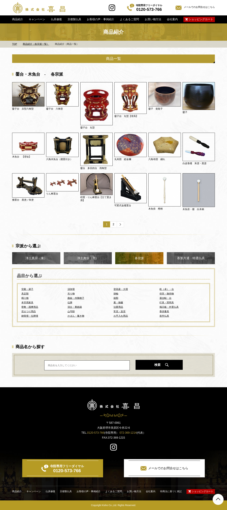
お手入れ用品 (120, 315)
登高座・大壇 (120, 289)
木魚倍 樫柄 (155, 208)
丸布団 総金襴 (122, 159)
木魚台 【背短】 (21, 156)
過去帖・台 (165, 298)
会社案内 (172, 19)
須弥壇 (71, 289)
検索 (157, 365)
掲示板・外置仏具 (169, 307)
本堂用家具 (27, 302)
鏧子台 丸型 (87, 127)
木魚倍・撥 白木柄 (193, 209)
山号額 (71, 311)
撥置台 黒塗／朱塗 (23, 199)
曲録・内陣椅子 (76, 298)
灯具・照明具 (166, 302)
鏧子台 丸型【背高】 (126, 116)
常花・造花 (119, 311)
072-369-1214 (128, 432)
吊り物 (71, 293)
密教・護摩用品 (29, 307)
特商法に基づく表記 (171, 491)
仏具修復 (56, 19)
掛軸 (115, 293)
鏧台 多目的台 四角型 (93, 168)
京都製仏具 (74, 19)
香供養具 (164, 311)
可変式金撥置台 (122, 205)
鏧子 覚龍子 (155, 108)
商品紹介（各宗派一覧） (36, 44)
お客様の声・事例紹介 (100, 19)
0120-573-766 (95, 432)
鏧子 (185, 112)
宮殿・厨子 (27, 289)
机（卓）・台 (166, 289)
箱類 (115, 298)
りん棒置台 (52, 193)
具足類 (25, 293)
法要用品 (118, 307)
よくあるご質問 (129, 19)
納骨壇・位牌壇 (29, 315)
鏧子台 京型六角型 (23, 108)
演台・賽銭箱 (75, 307)
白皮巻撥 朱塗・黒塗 (194, 163)
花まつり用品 (28, 311)
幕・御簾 (118, 302)
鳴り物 (25, 298)
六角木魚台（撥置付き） (59, 159)
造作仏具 (164, 315)
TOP (14, 44)
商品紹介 (17, 19)
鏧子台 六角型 (54, 108)
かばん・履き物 (76, 315)
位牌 (70, 302)
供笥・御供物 (166, 293)
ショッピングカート (201, 19)
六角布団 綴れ (156, 159)
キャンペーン (37, 19)
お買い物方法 (153, 19)
